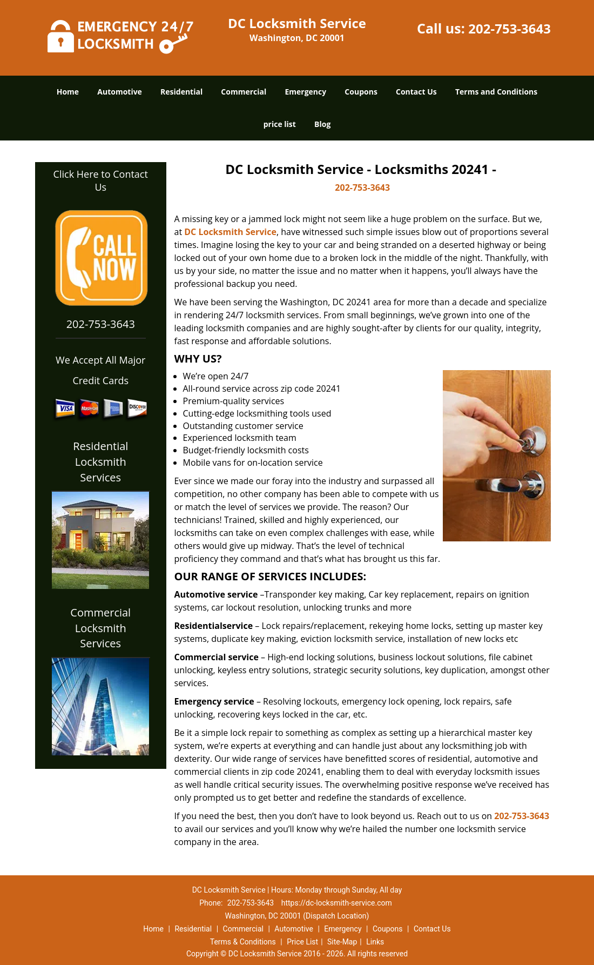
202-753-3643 (509, 28)
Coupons (361, 91)
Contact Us (416, 91)
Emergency (305, 91)
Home (68, 91)
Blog (322, 124)
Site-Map (342, 941)
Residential (181, 91)
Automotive (119, 91)
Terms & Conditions (243, 941)
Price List (302, 941)
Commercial (243, 91)
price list (280, 124)
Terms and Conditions (496, 91)
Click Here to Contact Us (100, 180)
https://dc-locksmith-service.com (336, 903)
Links (375, 941)
